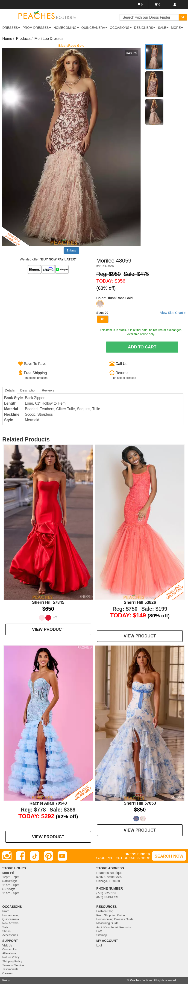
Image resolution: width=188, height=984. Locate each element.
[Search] (183, 17)
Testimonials (10, 969)
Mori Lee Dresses (49, 39)
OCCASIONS (121, 27)
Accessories (10, 935)
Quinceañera (10, 919)
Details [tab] (10, 390)
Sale (5, 927)
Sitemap (101, 935)
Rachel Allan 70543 (48, 803)
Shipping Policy (12, 961)
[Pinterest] (48, 856)
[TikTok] (34, 856)
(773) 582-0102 (106, 893)
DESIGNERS (144, 27)
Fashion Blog (104, 911)
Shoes (6, 931)
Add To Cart (142, 347)
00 (102, 319)
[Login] (174, 4)
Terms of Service (13, 965)
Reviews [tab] (48, 390)
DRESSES (11, 27)
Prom (5, 911)
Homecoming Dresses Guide (114, 919)
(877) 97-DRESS (107, 897)
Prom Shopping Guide (110, 915)
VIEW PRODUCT (48, 629)
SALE (163, 27)
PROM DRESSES (37, 27)
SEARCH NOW (169, 856)
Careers (7, 973)
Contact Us (9, 949)
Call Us (121, 364)
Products (23, 39)
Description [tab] (28, 390)
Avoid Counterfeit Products (113, 927)
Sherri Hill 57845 (48, 602)
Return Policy (11, 957)
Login (99, 945)
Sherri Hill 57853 (140, 803)
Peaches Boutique (141, 980)
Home (7, 39)
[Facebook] (20, 856)
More (177, 27)
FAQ (99, 931)
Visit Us (7, 945)
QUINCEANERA (94, 27)
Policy (6, 980)
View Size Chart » (173, 313)
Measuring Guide (107, 923)
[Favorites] (140, 4)
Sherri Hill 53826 (140, 602)
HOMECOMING (66, 27)
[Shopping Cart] (157, 4)
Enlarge (71, 250)
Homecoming (10, 915)
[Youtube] (62, 856)
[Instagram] (7, 856)
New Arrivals (10, 923)
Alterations (9, 953)
